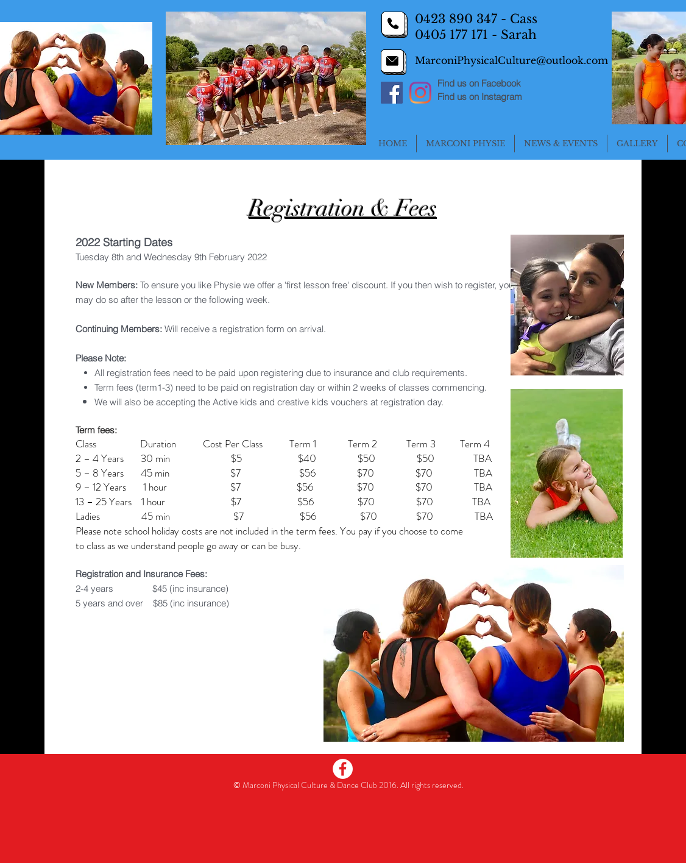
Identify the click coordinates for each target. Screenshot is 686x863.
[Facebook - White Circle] (343, 769)
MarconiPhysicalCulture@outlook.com (511, 60)
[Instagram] (420, 93)
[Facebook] (392, 93)
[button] (465, 143)
